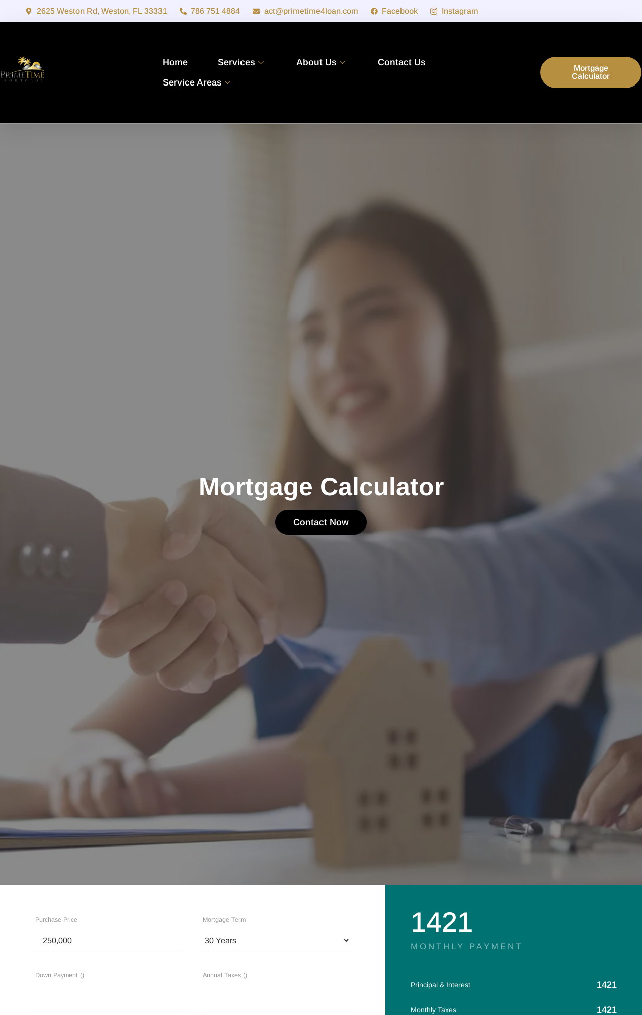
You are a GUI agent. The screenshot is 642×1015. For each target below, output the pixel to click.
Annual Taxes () (225, 975)
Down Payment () (59, 975)
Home (175, 62)
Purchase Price (56, 919)
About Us (322, 62)
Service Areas (198, 82)
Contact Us (402, 62)
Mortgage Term (224, 919)
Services (242, 62)
